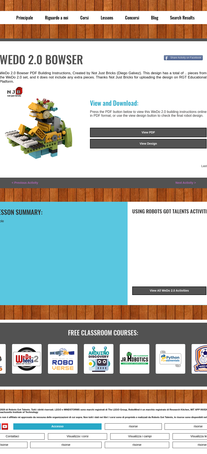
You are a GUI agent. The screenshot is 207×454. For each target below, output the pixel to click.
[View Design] (148, 143)
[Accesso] (57, 426)
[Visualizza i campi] (139, 436)
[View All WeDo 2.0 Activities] (169, 291)
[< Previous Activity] (25, 183)
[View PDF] (148, 132)
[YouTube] (5, 426)
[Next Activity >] (185, 183)
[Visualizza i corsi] (77, 436)
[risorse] (133, 426)
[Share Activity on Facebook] (183, 57)
